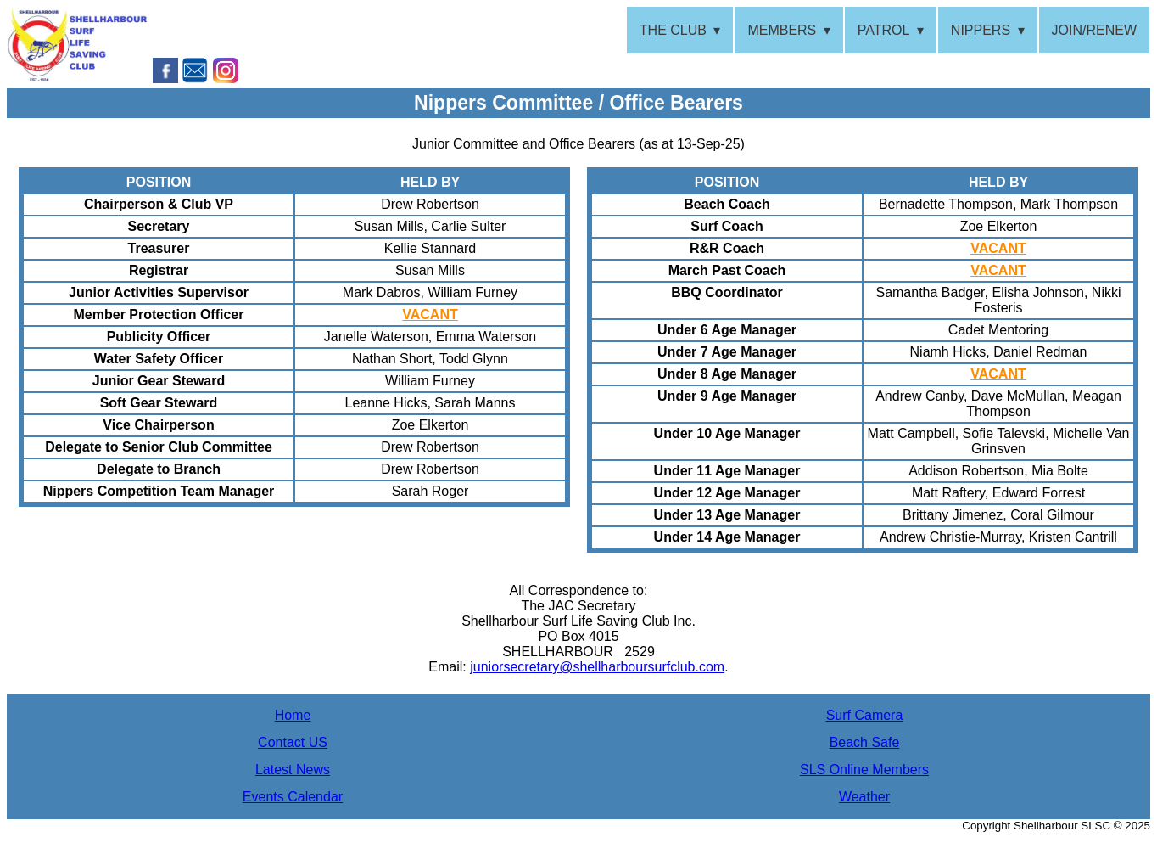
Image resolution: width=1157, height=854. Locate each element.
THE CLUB (673, 30)
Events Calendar (293, 796)
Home (293, 715)
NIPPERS (980, 30)
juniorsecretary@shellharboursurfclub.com (597, 667)
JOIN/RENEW (1094, 30)
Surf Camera (864, 715)
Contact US (292, 742)
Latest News (292, 769)
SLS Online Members (864, 769)
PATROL (884, 30)
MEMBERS (781, 30)
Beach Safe (865, 742)
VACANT (429, 314)
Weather (864, 796)
